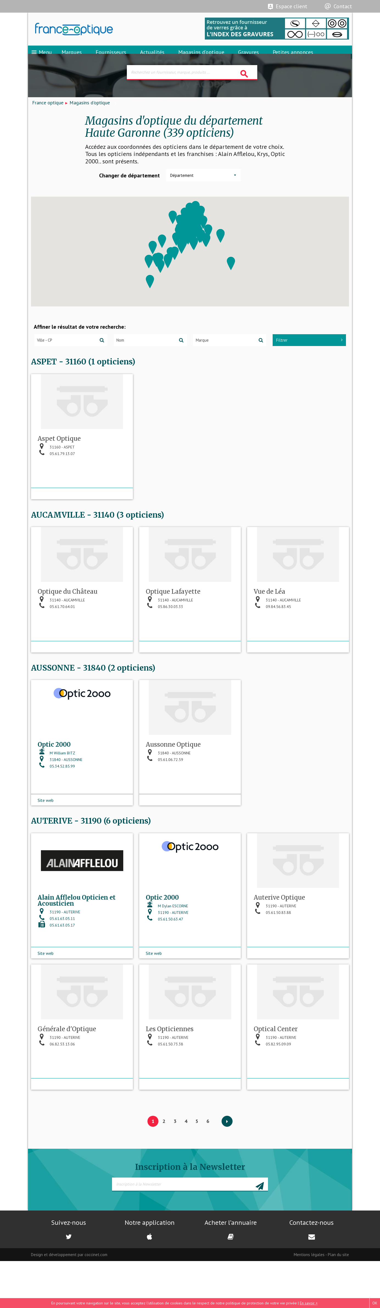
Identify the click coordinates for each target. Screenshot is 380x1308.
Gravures (248, 59)
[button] (160, 278)
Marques (72, 59)
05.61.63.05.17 (56, 971)
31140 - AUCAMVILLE (61, 633)
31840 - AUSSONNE (60, 799)
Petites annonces (293, 59)
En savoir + (309, 1303)
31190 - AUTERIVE (59, 958)
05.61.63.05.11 (56, 965)
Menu (41, 59)
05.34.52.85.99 (56, 806)
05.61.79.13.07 (56, 480)
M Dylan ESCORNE (167, 952)
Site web (46, 833)
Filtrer (309, 352)
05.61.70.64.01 (56, 640)
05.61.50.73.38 (164, 1097)
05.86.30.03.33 (164, 640)
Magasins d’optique (201, 59)
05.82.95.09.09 (272, 1097)
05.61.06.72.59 (164, 799)
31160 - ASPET (56, 473)
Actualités (152, 59)
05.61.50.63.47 (164, 965)
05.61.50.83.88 (272, 959)
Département (182, 187)
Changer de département (129, 187)
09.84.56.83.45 (272, 640)
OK (374, 1303)
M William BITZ (56, 793)
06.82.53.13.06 (56, 1097)
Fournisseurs (111, 59)
